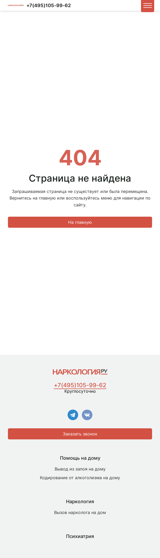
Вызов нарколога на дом (80, 512)
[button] (147, 5)
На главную (80, 222)
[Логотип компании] (16, 5)
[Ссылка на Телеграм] (73, 415)
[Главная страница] (80, 372)
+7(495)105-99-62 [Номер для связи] (48, 5)
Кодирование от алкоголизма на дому (80, 477)
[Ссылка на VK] (87, 415)
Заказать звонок (80, 433)
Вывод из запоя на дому (80, 469)
